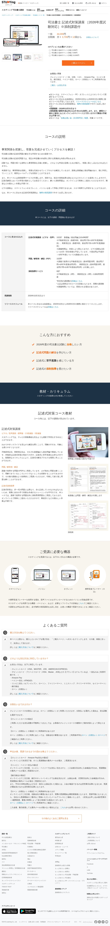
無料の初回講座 (83, 104)
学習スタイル (70, 10)
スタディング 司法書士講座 (13, 10)
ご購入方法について (25, 647)
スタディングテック (8, 884)
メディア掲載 (59, 850)
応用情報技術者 (7, 877)
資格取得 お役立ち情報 (62, 865)
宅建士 (29, 865)
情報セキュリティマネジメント (12, 874)
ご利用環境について (93, 840)
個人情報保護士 (32, 853)
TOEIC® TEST (6, 887)
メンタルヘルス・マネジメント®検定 (14, 843)
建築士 (4, 871)
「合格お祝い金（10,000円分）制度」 (74, 118)
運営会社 (58, 837)
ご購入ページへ (78, 63)
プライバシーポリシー (54, 922)
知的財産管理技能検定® (10, 853)
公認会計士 (31, 856)
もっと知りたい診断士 (62, 868)
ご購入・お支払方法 (58, 85)
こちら (81, 603)
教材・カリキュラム (59, 10)
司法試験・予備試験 (34, 843)
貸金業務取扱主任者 (8, 865)
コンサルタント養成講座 (35, 887)
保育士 (4, 893)
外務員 (29, 862)
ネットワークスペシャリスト (11, 880)
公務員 (29, 884)
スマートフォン (87, 922)
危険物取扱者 (31, 840)
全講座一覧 (64, 3)
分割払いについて (92, 37)
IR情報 (57, 840)
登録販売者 (5, 890)
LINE (88, 870)
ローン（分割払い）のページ (93, 735)
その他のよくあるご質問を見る (55, 818)
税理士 (4, 859)
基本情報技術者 (32, 874)
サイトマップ (66, 922)
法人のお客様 (77, 3)
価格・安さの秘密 (40, 10)
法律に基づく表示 (33, 922)
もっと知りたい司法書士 (63, 878)
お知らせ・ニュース (61, 847)
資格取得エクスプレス (62, 892)
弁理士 (4, 850)
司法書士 (5, 847)
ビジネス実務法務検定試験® (36, 850)
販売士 (4, 840)
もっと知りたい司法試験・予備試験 (66, 874)
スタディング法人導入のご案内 (97, 883)
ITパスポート (31, 871)
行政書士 (30, 847)
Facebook (90, 864)
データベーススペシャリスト (36, 880)
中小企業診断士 (7, 837)
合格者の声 (49, 10)
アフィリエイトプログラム (95, 853)
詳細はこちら (77, 281)
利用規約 (43, 922)
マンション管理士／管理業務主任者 (13, 868)
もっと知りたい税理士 (62, 871)
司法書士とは (30, 10)
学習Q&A (58, 856)
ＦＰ (3, 862)
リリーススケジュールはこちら (88, 101)
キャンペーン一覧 (61, 853)
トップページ (23, 922)
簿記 (28, 859)
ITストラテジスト (33, 877)
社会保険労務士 (7, 856)
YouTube (90, 873)
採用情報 (58, 843)
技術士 (29, 837)
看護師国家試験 (32, 890)
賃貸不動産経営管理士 (34, 868)
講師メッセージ (81, 10)
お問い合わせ (90, 3)
